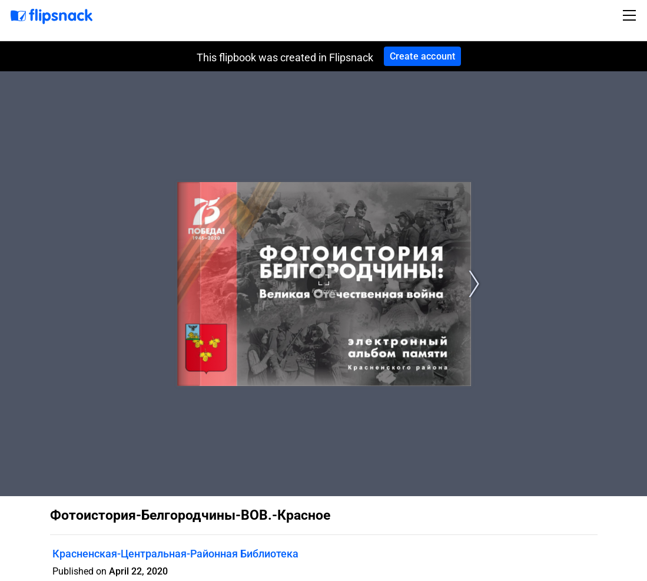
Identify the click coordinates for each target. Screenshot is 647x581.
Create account (423, 56)
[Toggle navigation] (631, 15)
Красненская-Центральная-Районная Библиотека (175, 553)
